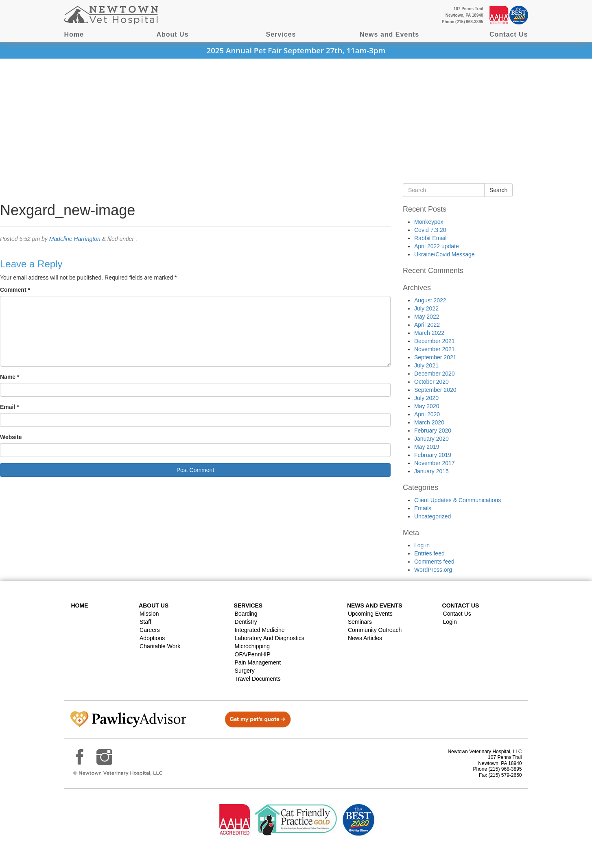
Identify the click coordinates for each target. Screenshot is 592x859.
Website (11, 437)
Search (498, 190)
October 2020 (431, 381)
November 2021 (434, 349)
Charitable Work (160, 646)
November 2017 (434, 463)
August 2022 (430, 300)
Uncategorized (432, 516)
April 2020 (427, 414)
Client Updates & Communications (457, 500)
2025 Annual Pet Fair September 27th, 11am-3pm (296, 50)
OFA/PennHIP (253, 654)
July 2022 (426, 308)
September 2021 (435, 357)
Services (281, 34)
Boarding (246, 613)
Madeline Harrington (74, 239)
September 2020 (435, 390)
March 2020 (429, 422)
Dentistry (246, 622)
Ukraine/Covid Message (444, 254)
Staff (145, 622)
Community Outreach (375, 630)
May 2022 (426, 316)
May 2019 (426, 447)
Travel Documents (258, 678)
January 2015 (431, 471)
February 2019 (432, 455)
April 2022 (427, 324)
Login (450, 622)
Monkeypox (428, 222)
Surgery (245, 670)
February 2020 (432, 430)
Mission (149, 613)
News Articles (365, 638)
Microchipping (252, 646)
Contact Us (508, 34)
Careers (150, 630)
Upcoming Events (370, 613)
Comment (15, 289)
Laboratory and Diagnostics (269, 638)
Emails (422, 508)
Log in (422, 545)
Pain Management (258, 662)
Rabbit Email (430, 238)
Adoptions (152, 638)
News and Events (389, 34)
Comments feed (434, 561)
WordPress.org (433, 569)
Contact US (460, 605)
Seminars (360, 622)
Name (9, 377)
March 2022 (429, 333)
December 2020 (434, 373)
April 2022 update (436, 246)
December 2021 (434, 341)
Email (9, 407)
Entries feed (429, 553)
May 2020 (426, 406)
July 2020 (426, 398)
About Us (172, 34)
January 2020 (431, 438)
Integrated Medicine (260, 630)
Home (74, 34)
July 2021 (426, 365)
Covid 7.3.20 (430, 230)
